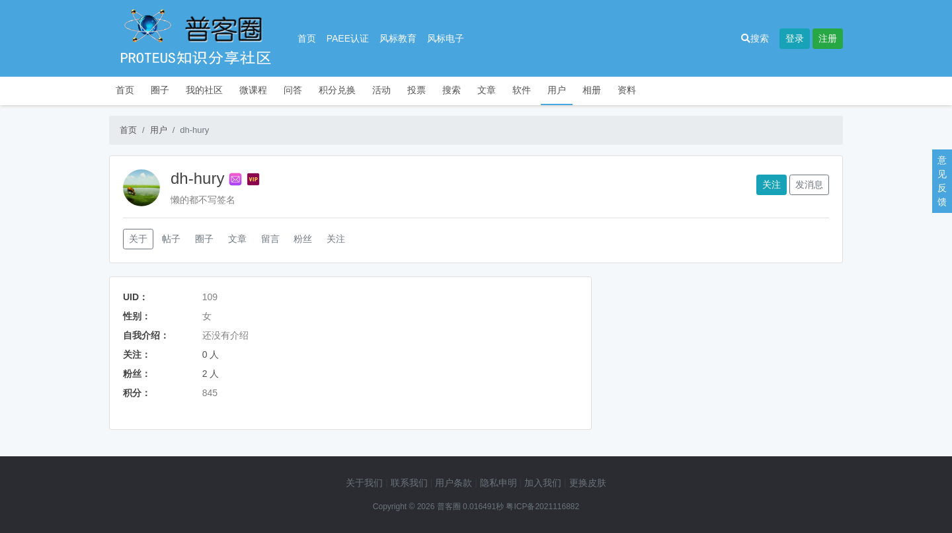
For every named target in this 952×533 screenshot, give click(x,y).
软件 (521, 90)
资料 (626, 90)
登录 (794, 38)
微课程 (253, 90)
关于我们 (364, 482)
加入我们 (542, 482)
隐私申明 (498, 482)
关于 (138, 238)
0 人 (210, 354)
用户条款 (453, 482)
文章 (486, 90)
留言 (270, 238)
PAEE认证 (348, 38)
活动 (381, 90)
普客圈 (449, 506)
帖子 (171, 238)
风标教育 (397, 38)
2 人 (210, 373)
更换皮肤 (587, 482)
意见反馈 (942, 181)
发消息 (809, 184)
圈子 (160, 90)
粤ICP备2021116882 (542, 506)
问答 (293, 90)
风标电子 (445, 38)
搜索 (755, 38)
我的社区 (204, 90)
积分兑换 (337, 90)
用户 (556, 90)
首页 (307, 38)
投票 (416, 90)
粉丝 (303, 238)
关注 (771, 184)
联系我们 (409, 482)
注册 (827, 38)
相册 (591, 90)
